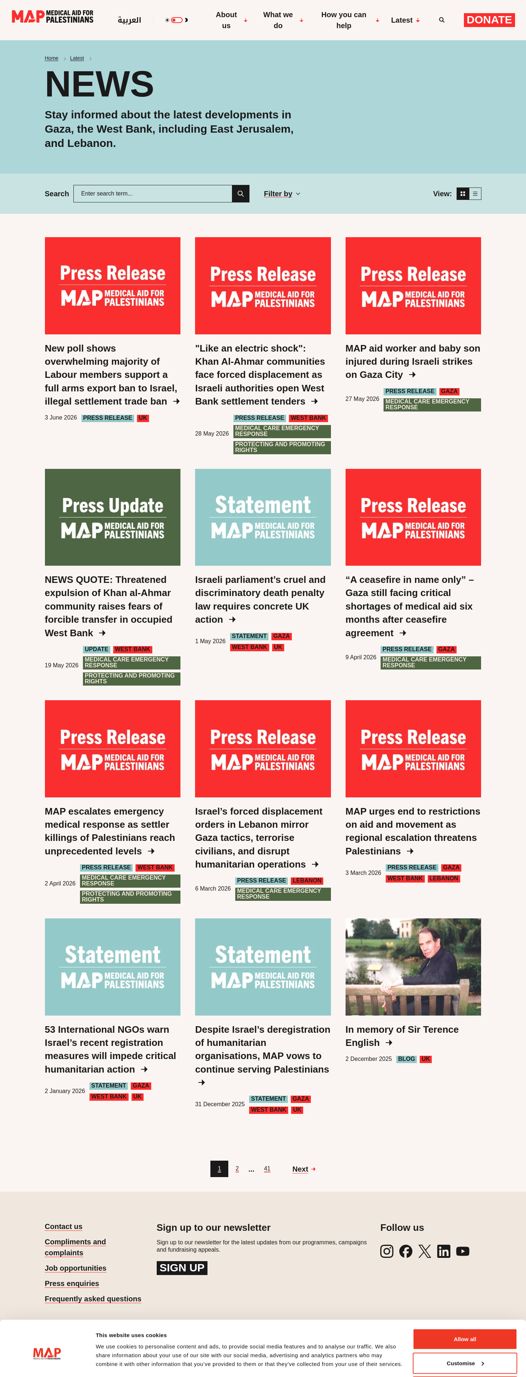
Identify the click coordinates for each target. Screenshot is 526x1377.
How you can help (350, 20)
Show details (113, 1354)
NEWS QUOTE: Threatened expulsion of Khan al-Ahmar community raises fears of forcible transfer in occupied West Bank (109, 606)
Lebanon (307, 880)
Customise (465, 1334)
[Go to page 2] (237, 1169)
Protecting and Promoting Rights (280, 447)
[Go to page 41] (267, 1169)
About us (232, 20)
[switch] (177, 20)
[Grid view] (463, 193)
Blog (406, 1059)
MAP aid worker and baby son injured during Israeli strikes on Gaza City (413, 361)
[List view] (475, 193)
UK (143, 418)
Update (96, 649)
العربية (129, 20)
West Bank (308, 418)
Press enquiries (72, 1283)
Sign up (182, 1268)
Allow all (465, 1309)
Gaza (449, 391)
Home (51, 58)
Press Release (107, 418)
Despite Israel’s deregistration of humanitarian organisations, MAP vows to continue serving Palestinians (262, 1055)
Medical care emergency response (277, 431)
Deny (465, 1357)
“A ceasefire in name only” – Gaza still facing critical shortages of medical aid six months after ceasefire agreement (410, 606)
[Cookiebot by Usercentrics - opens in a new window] (47, 1362)
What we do (283, 20)
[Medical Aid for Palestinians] (52, 20)
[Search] (240, 193)
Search (57, 194)
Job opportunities (76, 1268)
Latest (405, 20)
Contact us (64, 1226)
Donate (489, 20)
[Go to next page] (303, 1169)
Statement (249, 636)
